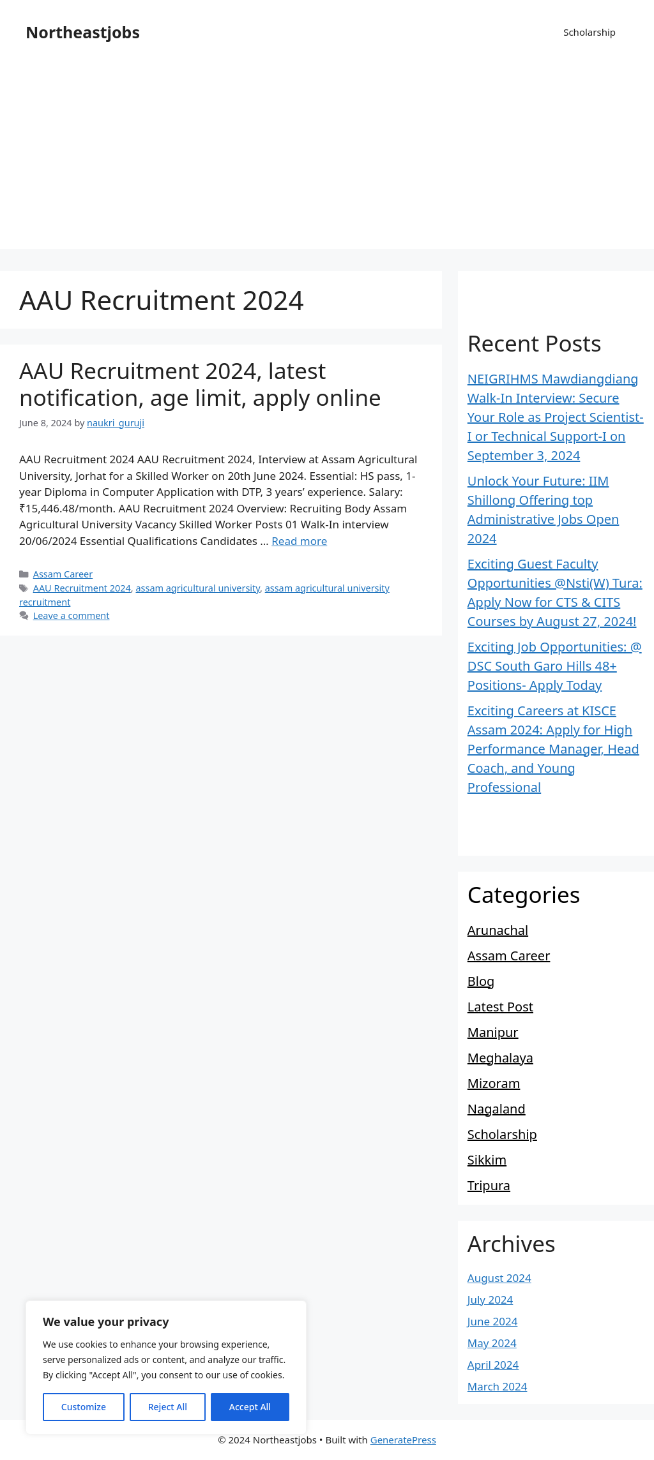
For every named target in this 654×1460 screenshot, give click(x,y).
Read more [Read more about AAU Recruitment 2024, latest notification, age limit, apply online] (299, 540)
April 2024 (493, 1364)
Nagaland (497, 1108)
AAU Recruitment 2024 (82, 588)
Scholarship (589, 32)
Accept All (250, 1407)
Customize (83, 1407)
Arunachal (498, 930)
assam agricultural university (197, 588)
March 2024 (498, 1386)
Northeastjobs (83, 32)
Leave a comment (71, 615)
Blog (481, 981)
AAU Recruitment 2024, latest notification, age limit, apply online (200, 383)
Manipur (493, 1032)
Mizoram (494, 1083)
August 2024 (499, 1277)
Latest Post (500, 1006)
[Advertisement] (327, 159)
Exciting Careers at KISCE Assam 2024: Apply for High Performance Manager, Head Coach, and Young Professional (553, 749)
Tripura (489, 1185)
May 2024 (492, 1343)
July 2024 (490, 1299)
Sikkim (487, 1159)
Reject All (167, 1407)
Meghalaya (500, 1057)
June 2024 (493, 1321)
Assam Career (63, 574)
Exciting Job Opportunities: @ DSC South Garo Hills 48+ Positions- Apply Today (555, 666)
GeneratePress (403, 1439)
